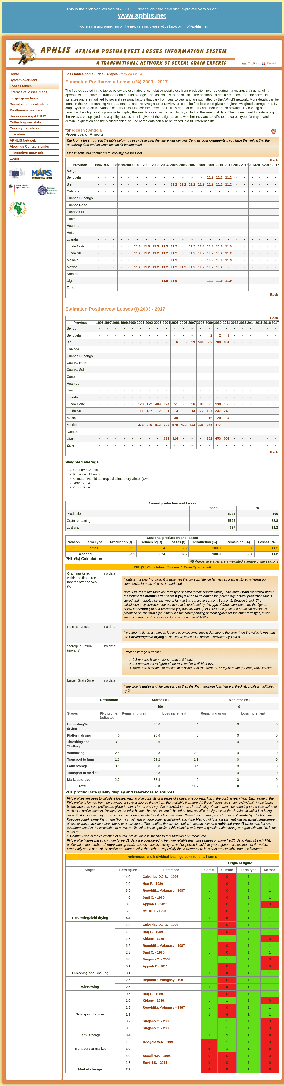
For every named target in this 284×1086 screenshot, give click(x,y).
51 (176, 404)
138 (201, 425)
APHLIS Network (23, 140)
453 (218, 438)
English (250, 63)
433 (192, 425)
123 (141, 404)
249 (149, 425)
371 (141, 425)
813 (158, 425)
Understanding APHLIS (28, 116)
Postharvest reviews (26, 110)
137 (149, 411)
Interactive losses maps (28, 92)
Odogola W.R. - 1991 (159, 1042)
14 (193, 411)
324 (175, 438)
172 (149, 404)
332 (166, 438)
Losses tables (21, 86)
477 (218, 425)
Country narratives (24, 128)
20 (219, 418)
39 (193, 342)
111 (141, 411)
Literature (17, 134)
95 (210, 404)
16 (210, 418)
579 (175, 425)
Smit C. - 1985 (153, 897)
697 (166, 425)
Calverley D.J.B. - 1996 (160, 876)
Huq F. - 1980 (153, 883)
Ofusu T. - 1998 (154, 911)
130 (218, 404)
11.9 (137, 246)
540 (201, 342)
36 (193, 404)
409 (158, 404)
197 (209, 411)
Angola (112, 74)
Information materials (27, 152)
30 (176, 418)
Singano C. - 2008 (156, 959)
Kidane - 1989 (153, 939)
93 (202, 404)
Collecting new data (25, 122)
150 (226, 404)
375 (209, 425)
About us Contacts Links (29, 146)
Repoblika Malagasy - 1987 (164, 890)
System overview (23, 80)
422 (184, 425)
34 (227, 418)
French (269, 63)
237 (218, 411)
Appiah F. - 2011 (155, 904)
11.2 (210, 177)
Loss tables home (79, 74)
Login (14, 158)
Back (274, 160)
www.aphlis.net (142, 15)
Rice (99, 74)
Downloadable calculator (29, 104)
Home (14, 74)
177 (201, 411)
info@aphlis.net (195, 26)
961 (226, 342)
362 (209, 438)
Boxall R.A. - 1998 (157, 1056)
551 (226, 438)
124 (166, 404)
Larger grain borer (24, 98)
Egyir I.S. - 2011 (155, 1062)
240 (226, 411)
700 (218, 342)
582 (209, 342)
